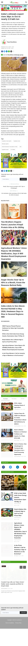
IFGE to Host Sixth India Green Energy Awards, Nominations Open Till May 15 (20, 507)
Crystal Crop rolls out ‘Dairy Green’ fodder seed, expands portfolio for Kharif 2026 (12, 593)
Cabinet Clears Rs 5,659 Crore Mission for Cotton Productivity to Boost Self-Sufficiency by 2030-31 (20, 428)
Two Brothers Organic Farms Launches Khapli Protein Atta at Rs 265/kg (12, 229)
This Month (14, 407)
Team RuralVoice (12, 42)
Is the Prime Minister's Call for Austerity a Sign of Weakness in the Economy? (20, 559)
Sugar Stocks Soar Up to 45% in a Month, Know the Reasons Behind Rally (13, 287)
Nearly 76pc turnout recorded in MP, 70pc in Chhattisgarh (14, 191)
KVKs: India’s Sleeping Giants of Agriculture (19, 414)
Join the (12, 55)
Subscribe (23, 183)
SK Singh (16, 564)
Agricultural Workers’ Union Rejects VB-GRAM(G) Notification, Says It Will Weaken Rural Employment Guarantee (14, 258)
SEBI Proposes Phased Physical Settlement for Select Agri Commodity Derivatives (13, 332)
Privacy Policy (18, 632)
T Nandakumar (17, 418)
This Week (5, 407)
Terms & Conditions (9, 632)
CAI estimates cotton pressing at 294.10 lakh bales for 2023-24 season (14, 198)
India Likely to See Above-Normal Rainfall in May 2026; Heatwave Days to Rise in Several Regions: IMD (13, 316)
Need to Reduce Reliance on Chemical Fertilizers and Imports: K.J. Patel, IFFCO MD (20, 443)
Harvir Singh (16, 449)
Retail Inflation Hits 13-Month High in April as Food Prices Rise (20, 521)
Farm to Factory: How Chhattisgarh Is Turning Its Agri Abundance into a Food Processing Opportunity (20, 458)
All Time (22, 407)
